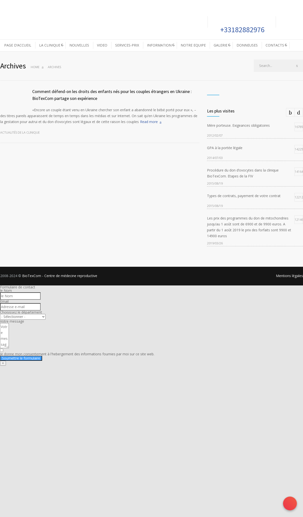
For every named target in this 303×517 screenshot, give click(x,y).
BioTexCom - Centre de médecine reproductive (59, 275)
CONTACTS (275, 45)
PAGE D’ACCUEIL (17, 45)
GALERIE (220, 45)
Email (4, 301)
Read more (149, 121)
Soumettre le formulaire (21, 358)
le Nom (6, 290)
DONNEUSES (247, 45)
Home (35, 67)
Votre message (12, 321)
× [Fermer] (3, 363)
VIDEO (102, 45)
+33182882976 (242, 29)
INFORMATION (159, 45)
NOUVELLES (79, 45)
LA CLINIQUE (49, 45)
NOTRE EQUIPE (193, 45)
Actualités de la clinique (20, 132)
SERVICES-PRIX (127, 45)
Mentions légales (289, 275)
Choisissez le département (21, 312)
